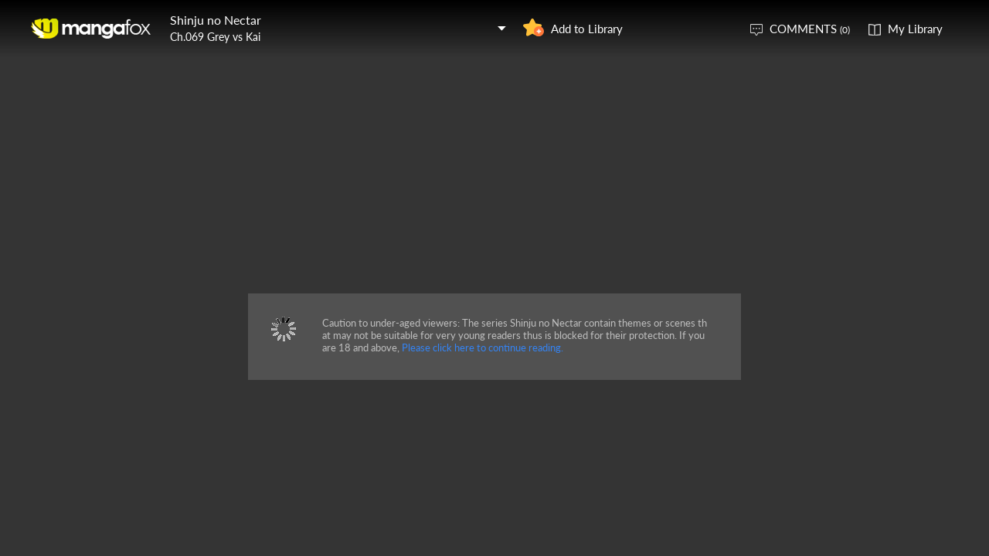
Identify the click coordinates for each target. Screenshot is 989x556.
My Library (915, 29)
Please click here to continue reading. (482, 347)
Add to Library (587, 29)
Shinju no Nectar (215, 19)
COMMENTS (810, 29)
